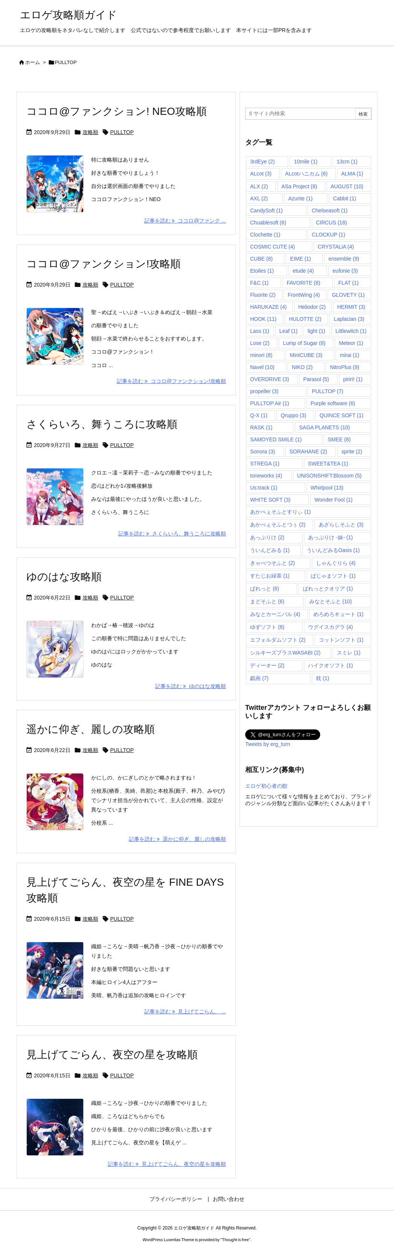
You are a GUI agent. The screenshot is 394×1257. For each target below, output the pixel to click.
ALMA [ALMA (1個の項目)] (352, 174)
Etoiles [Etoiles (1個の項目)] (262, 271)
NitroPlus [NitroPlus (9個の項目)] (344, 367)
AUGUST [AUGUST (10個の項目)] (347, 186)
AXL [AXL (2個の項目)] (259, 198)
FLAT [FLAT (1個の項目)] (348, 283)
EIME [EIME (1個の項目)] (300, 259)
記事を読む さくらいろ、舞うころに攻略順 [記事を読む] (172, 534)
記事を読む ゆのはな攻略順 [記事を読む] (190, 686)
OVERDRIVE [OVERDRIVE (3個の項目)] (269, 379)
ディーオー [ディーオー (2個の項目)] (267, 665)
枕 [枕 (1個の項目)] (322, 678)
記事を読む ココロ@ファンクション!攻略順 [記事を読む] (171, 381)
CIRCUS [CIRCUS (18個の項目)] (331, 223)
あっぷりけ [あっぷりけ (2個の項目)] (267, 537)
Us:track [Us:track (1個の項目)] (263, 488)
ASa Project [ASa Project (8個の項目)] (299, 186)
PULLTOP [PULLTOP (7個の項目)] (327, 391)
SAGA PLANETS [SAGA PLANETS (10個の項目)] (324, 427)
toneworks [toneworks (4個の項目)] (266, 476)
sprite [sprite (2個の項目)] (351, 451)
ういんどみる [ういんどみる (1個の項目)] (270, 550)
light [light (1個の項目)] (316, 331)
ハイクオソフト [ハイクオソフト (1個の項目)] (330, 665)
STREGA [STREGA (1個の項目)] (264, 464)
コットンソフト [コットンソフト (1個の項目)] (341, 640)
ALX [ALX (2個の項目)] (259, 186)
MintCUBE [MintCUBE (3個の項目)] (306, 355)
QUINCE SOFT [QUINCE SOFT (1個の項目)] (341, 415)
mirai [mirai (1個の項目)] (349, 355)
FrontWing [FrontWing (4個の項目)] (304, 295)
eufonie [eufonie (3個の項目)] (345, 271)
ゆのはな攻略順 (64, 577)
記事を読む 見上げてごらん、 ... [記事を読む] (185, 1011)
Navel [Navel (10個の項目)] (262, 367)
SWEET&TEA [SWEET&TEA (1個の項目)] (328, 464)
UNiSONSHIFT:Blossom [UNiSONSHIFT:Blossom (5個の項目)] (329, 476)
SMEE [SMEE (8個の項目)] (339, 439)
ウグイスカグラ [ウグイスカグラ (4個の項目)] (330, 627)
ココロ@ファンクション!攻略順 (103, 264)
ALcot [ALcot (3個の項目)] (261, 174)
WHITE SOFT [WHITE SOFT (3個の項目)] (270, 500)
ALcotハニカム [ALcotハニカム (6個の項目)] (306, 174)
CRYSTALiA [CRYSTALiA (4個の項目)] (336, 247)
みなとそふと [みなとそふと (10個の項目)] (330, 601)
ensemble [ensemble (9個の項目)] (343, 259)
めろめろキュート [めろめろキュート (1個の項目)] (338, 614)
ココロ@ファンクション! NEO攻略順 (116, 111)
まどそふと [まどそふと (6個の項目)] (267, 601)
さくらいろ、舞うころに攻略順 (101, 424)
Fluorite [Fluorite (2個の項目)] (263, 295)
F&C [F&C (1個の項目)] (259, 283)
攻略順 (90, 132)
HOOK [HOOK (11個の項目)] (263, 319)
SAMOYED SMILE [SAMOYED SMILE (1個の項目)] (276, 439)
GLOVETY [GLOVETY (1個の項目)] (348, 295)
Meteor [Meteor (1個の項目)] (351, 343)
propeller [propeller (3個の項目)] (264, 391)
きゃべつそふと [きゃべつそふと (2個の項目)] (272, 563)
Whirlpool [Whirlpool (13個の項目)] (327, 488)
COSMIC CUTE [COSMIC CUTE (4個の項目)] (272, 247)
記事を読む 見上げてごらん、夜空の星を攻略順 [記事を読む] (167, 1164)
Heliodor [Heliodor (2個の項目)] (312, 307)
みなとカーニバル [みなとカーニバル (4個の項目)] (275, 614)
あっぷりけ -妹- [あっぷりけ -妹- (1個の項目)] (330, 537)
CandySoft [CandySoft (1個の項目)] (266, 210)
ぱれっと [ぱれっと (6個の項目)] (264, 589)
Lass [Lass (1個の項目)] (259, 331)
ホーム (32, 62)
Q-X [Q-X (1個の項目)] (258, 415)
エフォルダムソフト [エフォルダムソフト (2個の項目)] (277, 640)
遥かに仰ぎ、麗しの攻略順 (90, 729)
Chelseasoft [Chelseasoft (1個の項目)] (330, 210)
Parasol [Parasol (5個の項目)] (316, 379)
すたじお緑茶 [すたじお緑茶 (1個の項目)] (270, 576)
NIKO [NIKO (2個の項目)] (302, 367)
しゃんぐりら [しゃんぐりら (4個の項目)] (336, 563)
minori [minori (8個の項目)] (261, 355)
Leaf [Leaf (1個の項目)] (288, 331)
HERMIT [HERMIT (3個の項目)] (351, 307)
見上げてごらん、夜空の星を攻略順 (112, 1054)
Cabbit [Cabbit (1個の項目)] (344, 198)
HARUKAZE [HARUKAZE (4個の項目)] (268, 307)
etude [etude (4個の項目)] (303, 271)
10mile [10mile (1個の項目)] (305, 162)
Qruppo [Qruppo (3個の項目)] (293, 415)
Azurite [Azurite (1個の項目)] (300, 198)
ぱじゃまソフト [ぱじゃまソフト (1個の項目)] (333, 576)
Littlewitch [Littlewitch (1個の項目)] (351, 331)
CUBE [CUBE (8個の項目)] (261, 259)
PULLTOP (122, 132)
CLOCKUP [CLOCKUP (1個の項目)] (328, 235)
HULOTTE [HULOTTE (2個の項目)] (305, 319)
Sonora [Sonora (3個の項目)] (262, 451)
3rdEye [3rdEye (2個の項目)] (262, 162)
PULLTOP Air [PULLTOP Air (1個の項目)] (269, 403)
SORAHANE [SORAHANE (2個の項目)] (308, 451)
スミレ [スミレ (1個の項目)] (348, 653)
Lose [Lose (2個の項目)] (259, 343)
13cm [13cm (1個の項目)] (347, 162)
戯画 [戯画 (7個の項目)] (259, 678)
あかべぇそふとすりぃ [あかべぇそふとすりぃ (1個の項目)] (280, 512)
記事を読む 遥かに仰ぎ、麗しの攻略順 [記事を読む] (177, 839)
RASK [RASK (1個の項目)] (261, 427)
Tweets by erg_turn (267, 744)
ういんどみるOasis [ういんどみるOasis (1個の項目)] (333, 550)
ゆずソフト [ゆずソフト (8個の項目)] (267, 627)
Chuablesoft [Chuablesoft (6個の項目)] (268, 223)
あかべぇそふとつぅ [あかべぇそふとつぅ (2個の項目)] (277, 525)
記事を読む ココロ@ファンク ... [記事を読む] (185, 221)
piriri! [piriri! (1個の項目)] (352, 379)
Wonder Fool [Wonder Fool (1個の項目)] (334, 500)
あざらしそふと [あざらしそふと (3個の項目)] (341, 525)
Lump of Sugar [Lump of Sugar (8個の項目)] (304, 343)
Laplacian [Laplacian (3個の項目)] (349, 319)
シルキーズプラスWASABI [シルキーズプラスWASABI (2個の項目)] (285, 653)
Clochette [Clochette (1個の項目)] (265, 235)
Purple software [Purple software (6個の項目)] (333, 403)
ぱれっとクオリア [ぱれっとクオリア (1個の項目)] (328, 589)
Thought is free (235, 1239)
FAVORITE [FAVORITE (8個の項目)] (303, 283)
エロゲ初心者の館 (266, 786)
